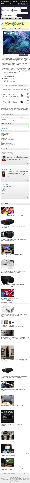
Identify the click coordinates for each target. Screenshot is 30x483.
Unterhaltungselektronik (6, 142)
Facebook (3, 478)
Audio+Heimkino (5, 134)
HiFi (3, 10)
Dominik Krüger (7, 169)
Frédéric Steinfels (8, 154)
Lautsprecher (17, 10)
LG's (11, 299)
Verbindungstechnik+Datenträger (8, 144)
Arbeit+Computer (5, 133)
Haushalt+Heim (5, 138)
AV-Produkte (4, 135)
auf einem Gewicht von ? (21, 110)
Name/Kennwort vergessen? (7, 120)
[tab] (11, 85)
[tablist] (15, 95)
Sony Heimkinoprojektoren (13, 226)
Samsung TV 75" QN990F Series (12, 18)
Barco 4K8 (22, 239)
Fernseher (17, 8)
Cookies (20, 478)
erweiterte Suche (4, 128)
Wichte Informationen (18, 22)
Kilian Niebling (7, 186)
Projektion (9, 10)
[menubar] (15, 2)
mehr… (23, 159)
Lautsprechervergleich (10, 441)
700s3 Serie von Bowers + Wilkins (14, 359)
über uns (4, 8)
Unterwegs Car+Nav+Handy (7, 143)
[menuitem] (6, 1)
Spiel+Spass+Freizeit (6, 140)
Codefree (15, 13)
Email (24, 163)
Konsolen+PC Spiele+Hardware (8, 139)
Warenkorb (24, 13)
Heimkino (23, 8)
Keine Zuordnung (5, 146)
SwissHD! (21, 405)
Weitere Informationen (15, 481)
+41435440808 (22, 474)
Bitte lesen (13, 24)
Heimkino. (12, 455)
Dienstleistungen (7, 13)
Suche (10, 8)
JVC (2, 284)
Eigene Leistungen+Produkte (7, 137)
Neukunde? (3, 119)
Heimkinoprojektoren (21, 468)
